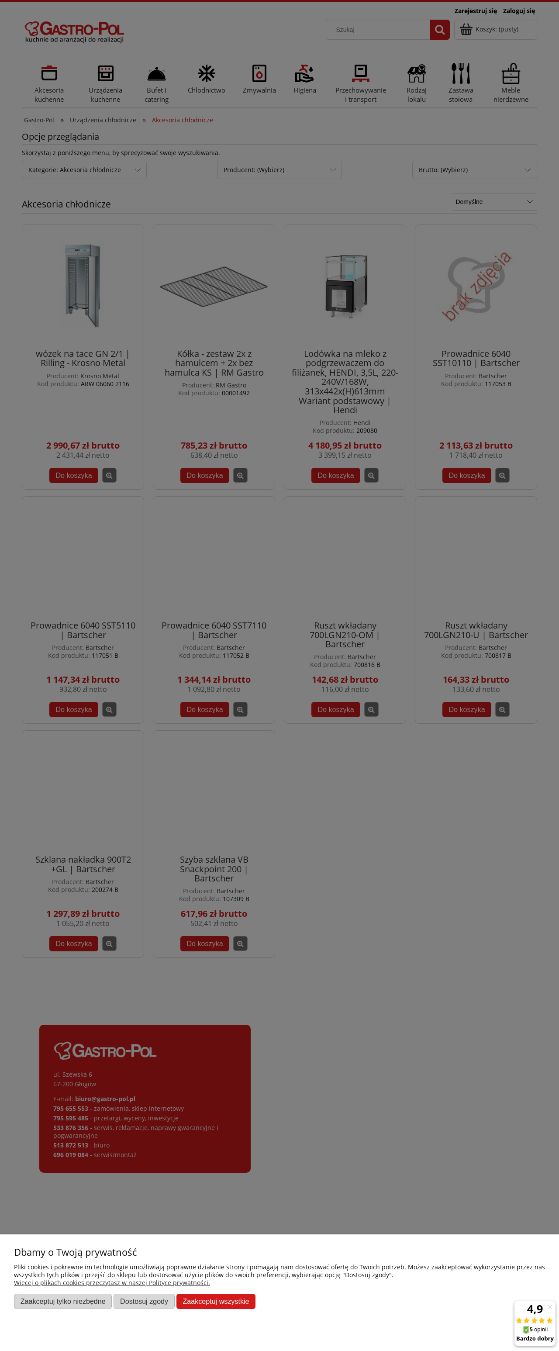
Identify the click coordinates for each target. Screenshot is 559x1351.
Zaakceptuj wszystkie (216, 1301)
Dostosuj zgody (144, 1301)
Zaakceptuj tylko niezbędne (63, 1301)
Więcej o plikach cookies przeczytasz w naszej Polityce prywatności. (112, 1282)
